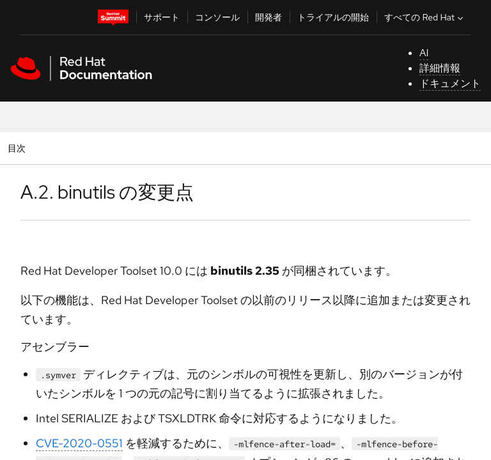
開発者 (268, 17)
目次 (18, 148)
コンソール (217, 17)
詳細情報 (439, 68)
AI (424, 52)
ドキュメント (450, 83)
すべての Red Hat (425, 17)
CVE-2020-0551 (79, 443)
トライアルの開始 (333, 17)
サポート (162, 17)
